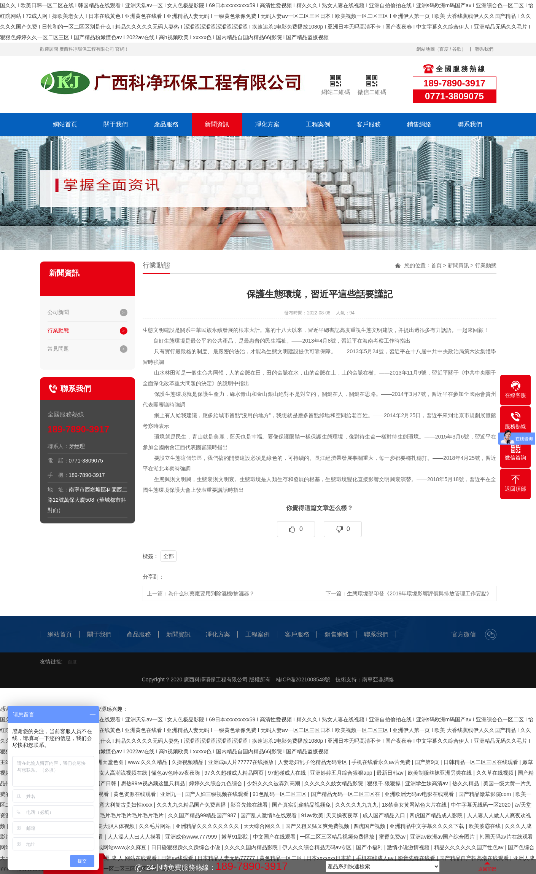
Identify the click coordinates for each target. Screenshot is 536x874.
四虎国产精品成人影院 (436, 815)
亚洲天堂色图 (108, 762)
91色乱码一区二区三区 (280, 794)
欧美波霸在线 (485, 826)
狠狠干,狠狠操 (384, 783)
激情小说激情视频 (409, 847)
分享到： (153, 577)
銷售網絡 (419, 124)
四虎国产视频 (370, 826)
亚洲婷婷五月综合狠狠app (342, 773)
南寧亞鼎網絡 (378, 679)
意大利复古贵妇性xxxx (126, 805)
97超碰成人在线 (287, 773)
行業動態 (58, 330)
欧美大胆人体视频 (114, 826)
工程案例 (318, 124)
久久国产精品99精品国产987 (203, 815)
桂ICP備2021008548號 (303, 679)
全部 (168, 556)
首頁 (436, 265)
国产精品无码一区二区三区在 (346, 794)
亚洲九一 (170, 794)
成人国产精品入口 (385, 815)
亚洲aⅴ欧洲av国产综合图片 (443, 837)
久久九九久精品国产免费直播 (192, 805)
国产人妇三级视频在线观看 (217, 794)
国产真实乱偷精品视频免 (302, 805)
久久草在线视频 (495, 773)
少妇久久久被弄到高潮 (274, 783)
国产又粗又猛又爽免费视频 (318, 826)
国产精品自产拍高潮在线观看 (474, 858)
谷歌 (456, 49)
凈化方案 (267, 124)
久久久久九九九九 (357, 805)
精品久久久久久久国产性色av (469, 847)
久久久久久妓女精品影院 (334, 783)
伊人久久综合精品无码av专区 (317, 847)
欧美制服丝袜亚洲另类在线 (440, 773)
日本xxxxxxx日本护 (329, 858)
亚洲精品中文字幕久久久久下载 (428, 826)
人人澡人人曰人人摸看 (135, 837)
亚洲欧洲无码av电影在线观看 (420, 794)
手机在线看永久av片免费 (382, 762)
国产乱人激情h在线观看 (269, 815)
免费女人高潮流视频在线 (119, 773)
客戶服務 (368, 124)
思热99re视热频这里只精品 (153, 783)
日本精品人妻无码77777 (226, 858)
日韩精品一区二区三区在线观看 (482, 762)
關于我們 (115, 124)
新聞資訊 (217, 124)
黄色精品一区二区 (281, 858)
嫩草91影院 (235, 837)
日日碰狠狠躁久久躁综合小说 (186, 847)
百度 (444, 49)
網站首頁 (65, 124)
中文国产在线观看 (275, 837)
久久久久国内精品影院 (251, 847)
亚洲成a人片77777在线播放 (241, 762)
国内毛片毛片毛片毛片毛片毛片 (127, 815)
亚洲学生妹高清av (427, 783)
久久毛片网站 (155, 826)
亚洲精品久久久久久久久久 (208, 826)
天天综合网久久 (262, 826)
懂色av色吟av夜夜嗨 (176, 773)
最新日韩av (391, 773)
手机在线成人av (375, 858)
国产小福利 (370, 847)
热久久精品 (466, 783)
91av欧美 (312, 815)
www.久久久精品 (148, 762)
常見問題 (58, 349)
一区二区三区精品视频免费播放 (338, 837)
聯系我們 (484, 49)
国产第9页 (428, 762)
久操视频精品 (188, 762)
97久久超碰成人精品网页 (234, 773)
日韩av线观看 (178, 858)
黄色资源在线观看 (135, 794)
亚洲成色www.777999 (191, 837)
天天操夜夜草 (342, 815)
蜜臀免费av (393, 837)
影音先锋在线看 (250, 805)
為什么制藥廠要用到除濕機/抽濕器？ (211, 593)
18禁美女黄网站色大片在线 (415, 805)
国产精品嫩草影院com (485, 794)
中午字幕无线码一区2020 (481, 805)
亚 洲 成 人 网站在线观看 (127, 858)
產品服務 (166, 124)
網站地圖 (426, 49)
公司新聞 (58, 312)
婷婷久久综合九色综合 (216, 783)
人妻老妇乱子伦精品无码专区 (313, 762)
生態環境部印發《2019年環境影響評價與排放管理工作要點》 (419, 593)
